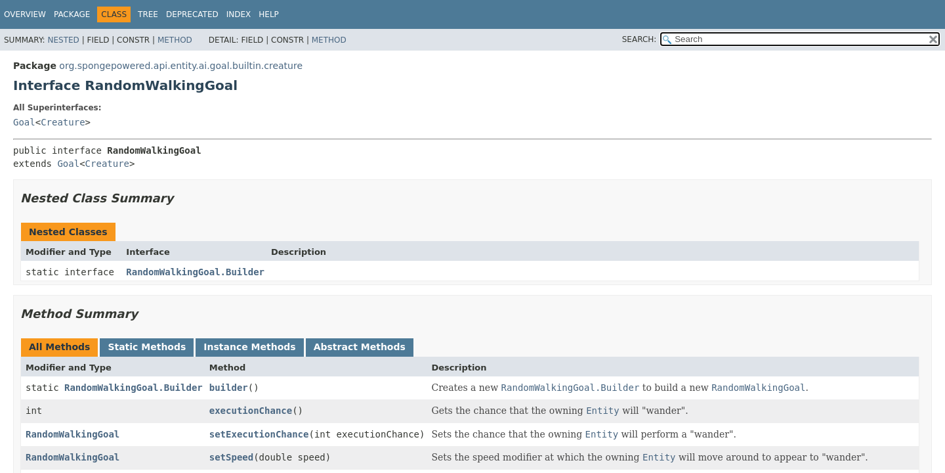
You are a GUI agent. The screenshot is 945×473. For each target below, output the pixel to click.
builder (228, 387)
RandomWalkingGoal (72, 434)
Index (238, 14)
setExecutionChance (259, 434)
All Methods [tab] (59, 347)
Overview (25, 14)
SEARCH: (639, 39)
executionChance (250, 410)
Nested (63, 40)
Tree (148, 14)
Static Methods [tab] (147, 347)
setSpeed (231, 457)
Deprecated (192, 14)
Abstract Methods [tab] (360, 347)
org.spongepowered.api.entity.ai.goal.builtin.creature (181, 65)
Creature (63, 122)
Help (269, 14)
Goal (24, 122)
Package (72, 14)
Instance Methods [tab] (249, 347)
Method (175, 40)
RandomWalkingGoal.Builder (195, 272)
